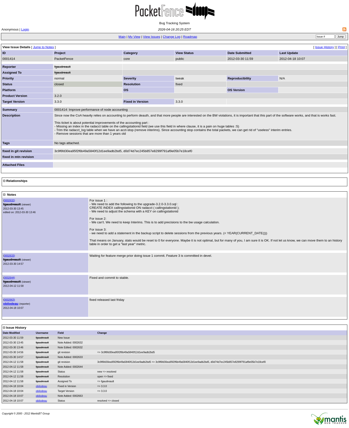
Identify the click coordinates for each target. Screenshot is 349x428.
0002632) (9, 200)
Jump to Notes (43, 47)
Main (122, 37)
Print (341, 47)
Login (25, 29)
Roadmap (190, 37)
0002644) (9, 277)
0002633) (9, 255)
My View (134, 37)
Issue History (324, 47)
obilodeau (10, 303)
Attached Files (13, 165)
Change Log (172, 37)
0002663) (9, 299)
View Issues (151, 37)
